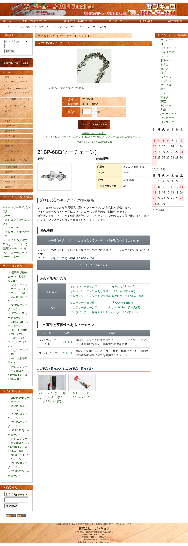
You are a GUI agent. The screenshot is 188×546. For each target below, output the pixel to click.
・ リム (6, 155)
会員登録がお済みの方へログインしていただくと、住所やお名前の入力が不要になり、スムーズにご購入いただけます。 (93, 135)
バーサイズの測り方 (14, 240)
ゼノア (164, 68)
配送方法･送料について (105, 524)
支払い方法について (85, 524)
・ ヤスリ (7, 121)
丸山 (163, 109)
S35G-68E (67, 342)
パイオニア (167, 52)
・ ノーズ (7, 116)
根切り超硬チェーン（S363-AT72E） (18, 276)
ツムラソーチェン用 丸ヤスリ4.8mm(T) (102, 303)
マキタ (164, 97)
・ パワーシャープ (13, 140)
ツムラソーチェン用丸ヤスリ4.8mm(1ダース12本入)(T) (104, 312)
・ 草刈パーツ (10, 181)
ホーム (42, 36)
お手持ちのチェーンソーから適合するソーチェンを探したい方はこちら (93, 240)
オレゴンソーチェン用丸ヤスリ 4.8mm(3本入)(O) (102, 291)
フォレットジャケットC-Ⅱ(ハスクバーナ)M (18, 289)
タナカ (164, 64)
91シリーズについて (14, 244)
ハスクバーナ (168, 48)
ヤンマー (165, 105)
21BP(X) (86, 36)
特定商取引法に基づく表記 (65, 524)
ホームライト (168, 40)
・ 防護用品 (9, 171)
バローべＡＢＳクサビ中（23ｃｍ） (19, 342)
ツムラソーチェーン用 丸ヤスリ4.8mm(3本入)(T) (105, 307)
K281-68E (67, 353)
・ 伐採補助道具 (11, 166)
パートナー (167, 56)
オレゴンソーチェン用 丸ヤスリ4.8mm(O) (102, 286)
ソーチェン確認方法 (94, 265)
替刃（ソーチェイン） (63, 36)
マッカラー (167, 118)
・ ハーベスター (11, 176)
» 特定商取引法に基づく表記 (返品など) (94, 141)
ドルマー (165, 60)
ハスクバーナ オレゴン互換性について (16, 232)
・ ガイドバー (10, 111)
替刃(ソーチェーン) (51, 27)
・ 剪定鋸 (7, 186)
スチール (165, 77)
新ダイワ (165, 72)
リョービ (165, 93)
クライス (165, 85)
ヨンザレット (168, 122)
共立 (163, 89)
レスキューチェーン (77, 27)
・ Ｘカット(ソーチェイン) (15, 88)
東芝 (163, 101)
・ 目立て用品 (10, 126)
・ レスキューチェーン (14, 150)
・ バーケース (10, 135)
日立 (163, 44)
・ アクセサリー (11, 130)
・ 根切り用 (9, 145)
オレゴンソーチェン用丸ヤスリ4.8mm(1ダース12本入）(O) (106, 296)
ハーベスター (101, 27)
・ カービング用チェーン (15, 106)
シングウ (165, 81)
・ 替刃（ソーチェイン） (15, 77)
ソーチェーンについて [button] (20, 27)
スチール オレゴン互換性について (16, 220)
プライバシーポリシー (124, 524)
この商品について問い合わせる (65, 88)
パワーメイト (168, 113)
